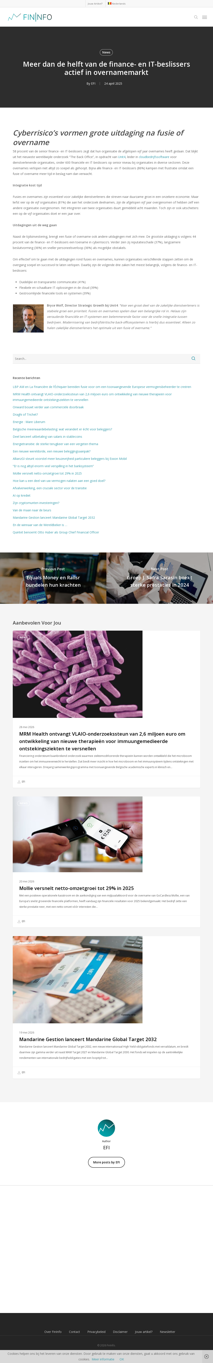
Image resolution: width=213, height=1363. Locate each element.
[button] (204, 17)
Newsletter (167, 1332)
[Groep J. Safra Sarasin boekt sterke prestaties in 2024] (159, 578)
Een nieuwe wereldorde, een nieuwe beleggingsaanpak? (51, 451)
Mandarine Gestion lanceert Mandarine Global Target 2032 (54, 517)
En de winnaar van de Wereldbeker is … (40, 525)
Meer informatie (103, 1359)
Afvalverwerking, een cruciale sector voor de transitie (50, 488)
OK (122, 1359)
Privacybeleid (96, 1332)
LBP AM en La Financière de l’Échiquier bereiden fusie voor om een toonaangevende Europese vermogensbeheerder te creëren (102, 387)
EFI (93, 83)
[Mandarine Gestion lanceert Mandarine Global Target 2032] (106, 1007)
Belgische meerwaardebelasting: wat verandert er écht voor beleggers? (62, 429)
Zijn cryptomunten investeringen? (36, 503)
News (106, 52)
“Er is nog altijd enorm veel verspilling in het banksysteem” (53, 466)
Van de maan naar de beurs (32, 510)
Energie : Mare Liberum (29, 422)
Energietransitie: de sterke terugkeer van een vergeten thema (55, 444)
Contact (74, 1332)
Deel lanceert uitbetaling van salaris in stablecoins (47, 436)
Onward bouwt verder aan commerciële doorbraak (48, 407)
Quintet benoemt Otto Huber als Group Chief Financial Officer (56, 532)
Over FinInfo (53, 1332)
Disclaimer (120, 1332)
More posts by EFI (106, 1162)
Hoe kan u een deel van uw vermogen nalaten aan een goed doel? (59, 481)
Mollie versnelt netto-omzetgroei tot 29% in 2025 (47, 473)
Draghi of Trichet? (25, 414)
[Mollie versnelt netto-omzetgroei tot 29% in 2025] (106, 861)
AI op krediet (21, 495)
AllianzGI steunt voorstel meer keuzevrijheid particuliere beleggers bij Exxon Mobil (70, 459)
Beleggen (27, 943)
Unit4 (121, 157)
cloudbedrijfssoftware (154, 157)
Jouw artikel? (143, 1332)
